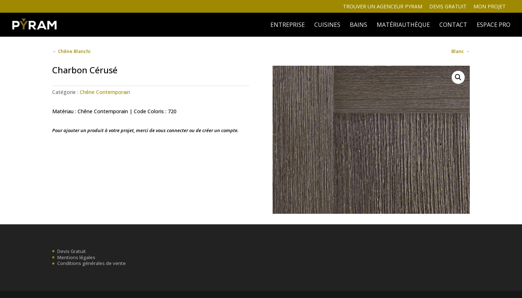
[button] (458, 77)
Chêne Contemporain (105, 92)
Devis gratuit (448, 7)
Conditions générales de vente (91, 263)
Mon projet (489, 7)
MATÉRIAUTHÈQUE (403, 25)
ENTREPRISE (287, 25)
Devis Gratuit (71, 251)
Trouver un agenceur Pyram (382, 7)
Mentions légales (76, 257)
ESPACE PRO (493, 25)
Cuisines (327, 25)
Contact (453, 25)
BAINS (358, 25)
